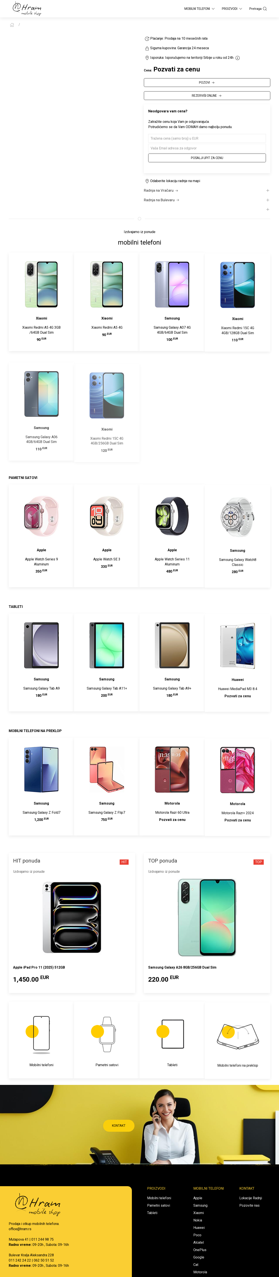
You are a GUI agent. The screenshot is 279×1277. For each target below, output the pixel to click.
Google (198, 1257)
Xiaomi (198, 1213)
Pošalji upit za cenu (207, 158)
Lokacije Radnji (250, 1198)
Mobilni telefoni (159, 1198)
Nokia (197, 1220)
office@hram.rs (20, 1229)
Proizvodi (232, 9)
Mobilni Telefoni (199, 9)
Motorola (200, 1272)
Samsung (200, 1205)
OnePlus (199, 1250)
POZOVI (207, 83)
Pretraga (258, 9)
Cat (195, 1265)
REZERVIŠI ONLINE (207, 96)
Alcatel (198, 1242)
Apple (197, 1198)
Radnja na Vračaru (161, 190)
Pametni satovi (158, 1205)
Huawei (199, 1228)
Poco (197, 1235)
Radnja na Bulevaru (162, 200)
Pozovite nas (249, 1205)
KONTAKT (119, 1125)
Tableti (152, 1213)
